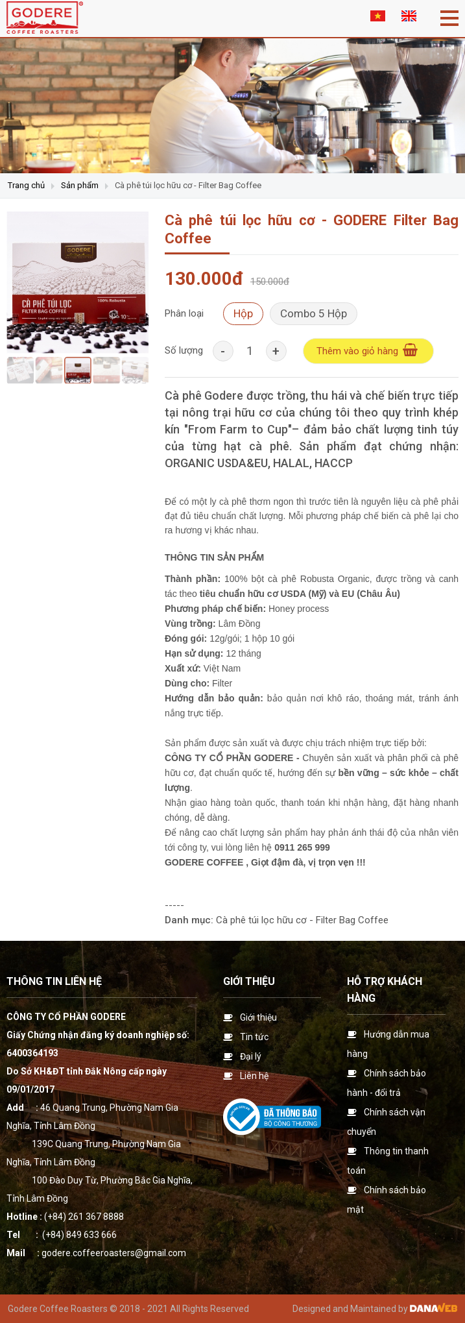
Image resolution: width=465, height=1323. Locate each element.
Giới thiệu (249, 981)
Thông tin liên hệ (54, 981)
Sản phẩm (80, 185)
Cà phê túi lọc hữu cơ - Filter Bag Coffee (188, 185)
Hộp (243, 313)
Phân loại (184, 313)
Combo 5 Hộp (313, 313)
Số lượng (184, 350)
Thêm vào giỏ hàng (368, 350)
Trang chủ (26, 185)
